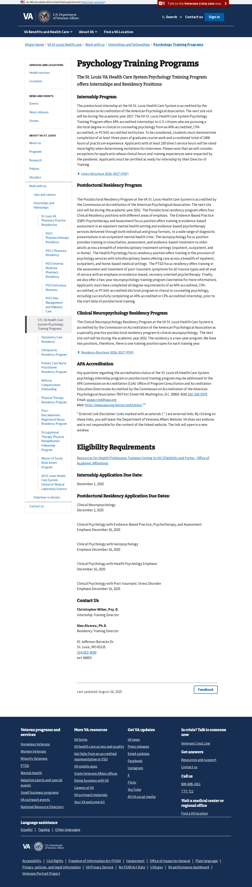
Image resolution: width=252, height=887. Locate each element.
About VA (86, 32)
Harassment (135, 861)
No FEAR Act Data (132, 867)
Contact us (194, 17)
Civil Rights (55, 861)
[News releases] (48, 112)
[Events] (48, 103)
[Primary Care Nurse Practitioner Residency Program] (48, 367)
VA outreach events (35, 799)
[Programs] (48, 151)
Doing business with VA (91, 780)
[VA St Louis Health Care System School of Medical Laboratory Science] (48, 482)
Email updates (139, 753)
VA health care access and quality (99, 746)
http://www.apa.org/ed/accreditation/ (113, 405)
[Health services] (48, 73)
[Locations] (48, 81)
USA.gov (156, 867)
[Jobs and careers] (48, 194)
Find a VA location (194, 813)
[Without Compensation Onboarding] (48, 385)
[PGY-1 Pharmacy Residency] (48, 253)
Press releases (138, 746)
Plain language (207, 861)
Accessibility (31, 861)
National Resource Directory (42, 807)
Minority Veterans (34, 758)
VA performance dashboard (188, 867)
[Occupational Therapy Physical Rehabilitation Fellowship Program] (48, 441)
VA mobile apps (85, 766)
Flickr (132, 782)
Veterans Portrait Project (41, 873)
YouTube (134, 789)
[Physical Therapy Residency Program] (48, 400)
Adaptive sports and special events (41, 783)
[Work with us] (48, 186)
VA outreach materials (90, 794)
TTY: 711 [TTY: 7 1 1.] (187, 791)
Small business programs (40, 792)
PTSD (25, 765)
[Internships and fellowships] (48, 205)
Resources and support (198, 759)
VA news (134, 739)
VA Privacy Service (99, 867)
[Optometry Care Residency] (48, 339)
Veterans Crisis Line (195, 743)
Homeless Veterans (35, 744)
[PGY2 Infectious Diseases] (48, 287)
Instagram (135, 768)
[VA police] (48, 177)
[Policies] (48, 169)
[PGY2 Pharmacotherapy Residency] (48, 238)
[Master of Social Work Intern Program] (48, 462)
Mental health (31, 773)
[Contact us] (48, 506)
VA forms (80, 739)
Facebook (135, 761)
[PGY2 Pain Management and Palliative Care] (48, 305)
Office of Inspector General (170, 861)
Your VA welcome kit (89, 802)
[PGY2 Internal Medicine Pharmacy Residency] (48, 270)
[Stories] (48, 121)
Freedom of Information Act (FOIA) (94, 861)
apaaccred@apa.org (102, 399)
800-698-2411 (191, 784)
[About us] (48, 143)
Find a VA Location (118, 32)
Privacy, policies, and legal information (51, 867)
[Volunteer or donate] (48, 497)
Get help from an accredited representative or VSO (95, 756)
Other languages (67, 829)
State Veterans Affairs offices (95, 773)
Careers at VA (84, 787)
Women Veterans (33, 751)
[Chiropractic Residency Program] (48, 352)
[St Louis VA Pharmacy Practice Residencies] (48, 220)
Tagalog (44, 829)
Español (27, 829)
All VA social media (141, 796)
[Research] (48, 160)
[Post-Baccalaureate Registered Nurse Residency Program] (48, 417)
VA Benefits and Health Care (46, 32)
